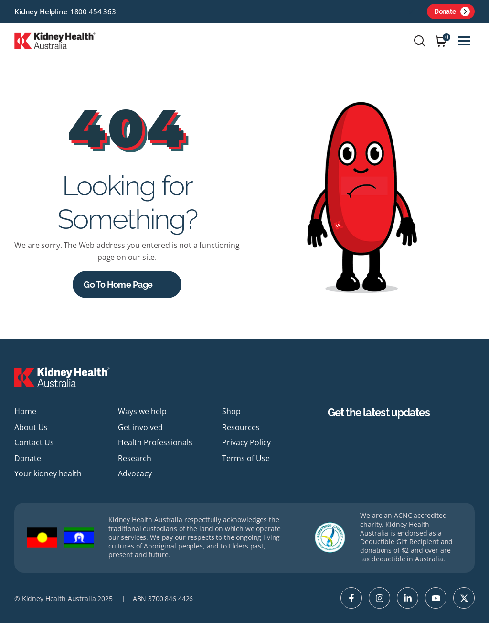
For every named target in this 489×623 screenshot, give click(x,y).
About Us (31, 427)
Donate (452, 11)
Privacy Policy (246, 442)
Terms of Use (246, 458)
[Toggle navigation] (464, 41)
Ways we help (142, 411)
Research (134, 458)
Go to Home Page (118, 284)
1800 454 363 (93, 11)
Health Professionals (155, 442)
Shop (231, 411)
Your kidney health (48, 473)
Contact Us (34, 442)
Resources (241, 427)
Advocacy (135, 473)
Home (25, 411)
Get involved (140, 427)
